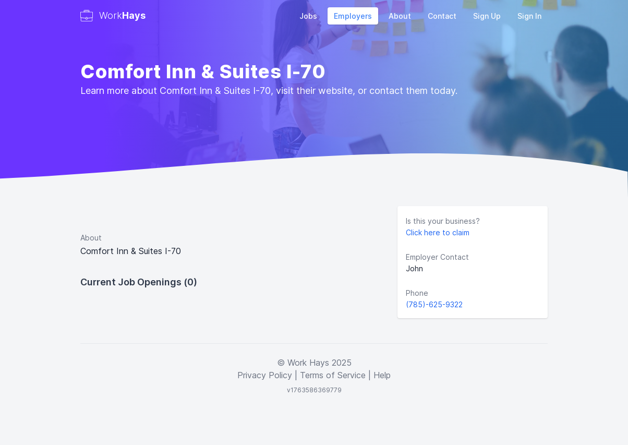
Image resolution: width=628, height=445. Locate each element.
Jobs (308, 15)
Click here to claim (437, 232)
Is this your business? (443, 221)
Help (382, 375)
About (400, 15)
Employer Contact (437, 256)
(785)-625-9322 (434, 304)
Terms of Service (333, 375)
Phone (417, 292)
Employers (353, 15)
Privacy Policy (264, 375)
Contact (442, 15)
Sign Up (487, 15)
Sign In (529, 15)
